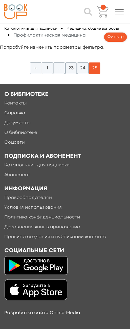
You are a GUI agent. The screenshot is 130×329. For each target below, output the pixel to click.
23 (71, 68)
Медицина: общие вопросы (92, 28)
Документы (17, 123)
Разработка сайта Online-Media (42, 313)
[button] (119, 11)
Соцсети (14, 142)
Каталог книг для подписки (30, 28)
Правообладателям (28, 198)
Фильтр (115, 37)
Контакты (15, 103)
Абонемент (17, 175)
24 (82, 68)
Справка (14, 113)
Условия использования (33, 208)
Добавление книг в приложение (42, 227)
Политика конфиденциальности (42, 217)
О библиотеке (20, 133)
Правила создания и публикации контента (55, 237)
